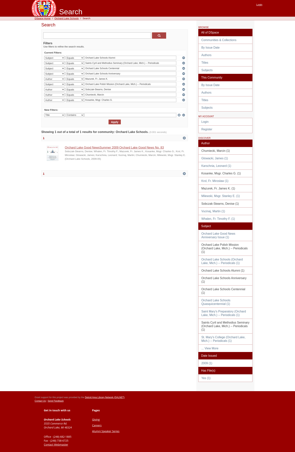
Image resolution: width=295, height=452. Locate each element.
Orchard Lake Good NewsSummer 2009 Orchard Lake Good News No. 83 (114, 147)
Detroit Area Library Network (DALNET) (105, 397)
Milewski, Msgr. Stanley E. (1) (220, 196)
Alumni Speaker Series (105, 431)
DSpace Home (43, 18)
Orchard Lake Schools (66, 18)
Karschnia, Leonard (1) (216, 165)
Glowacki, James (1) (214, 158)
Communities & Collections (218, 40)
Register (206, 129)
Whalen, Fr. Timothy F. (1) (218, 218)
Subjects (207, 70)
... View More (209, 348)
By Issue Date (210, 47)
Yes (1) (206, 378)
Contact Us (40, 401)
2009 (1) (206, 363)
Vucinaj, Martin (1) (213, 211)
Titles (204, 62)
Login (259, 4)
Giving (96, 419)
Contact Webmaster (56, 444)
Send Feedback (56, 401)
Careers (97, 425)
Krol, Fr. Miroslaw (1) (214, 180)
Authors (206, 55)
